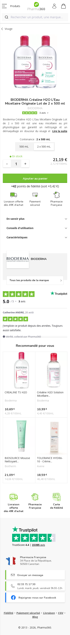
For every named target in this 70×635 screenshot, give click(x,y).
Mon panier (63, 7)
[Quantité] (16, 164)
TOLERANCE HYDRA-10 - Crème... (50, 459)
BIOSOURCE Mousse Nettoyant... (17, 459)
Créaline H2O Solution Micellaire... (50, 394)
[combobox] (35, 17)
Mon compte (54, 6)
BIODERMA (35, 108)
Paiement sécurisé (28, 613)
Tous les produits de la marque (29, 280)
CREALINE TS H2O (16, 392)
